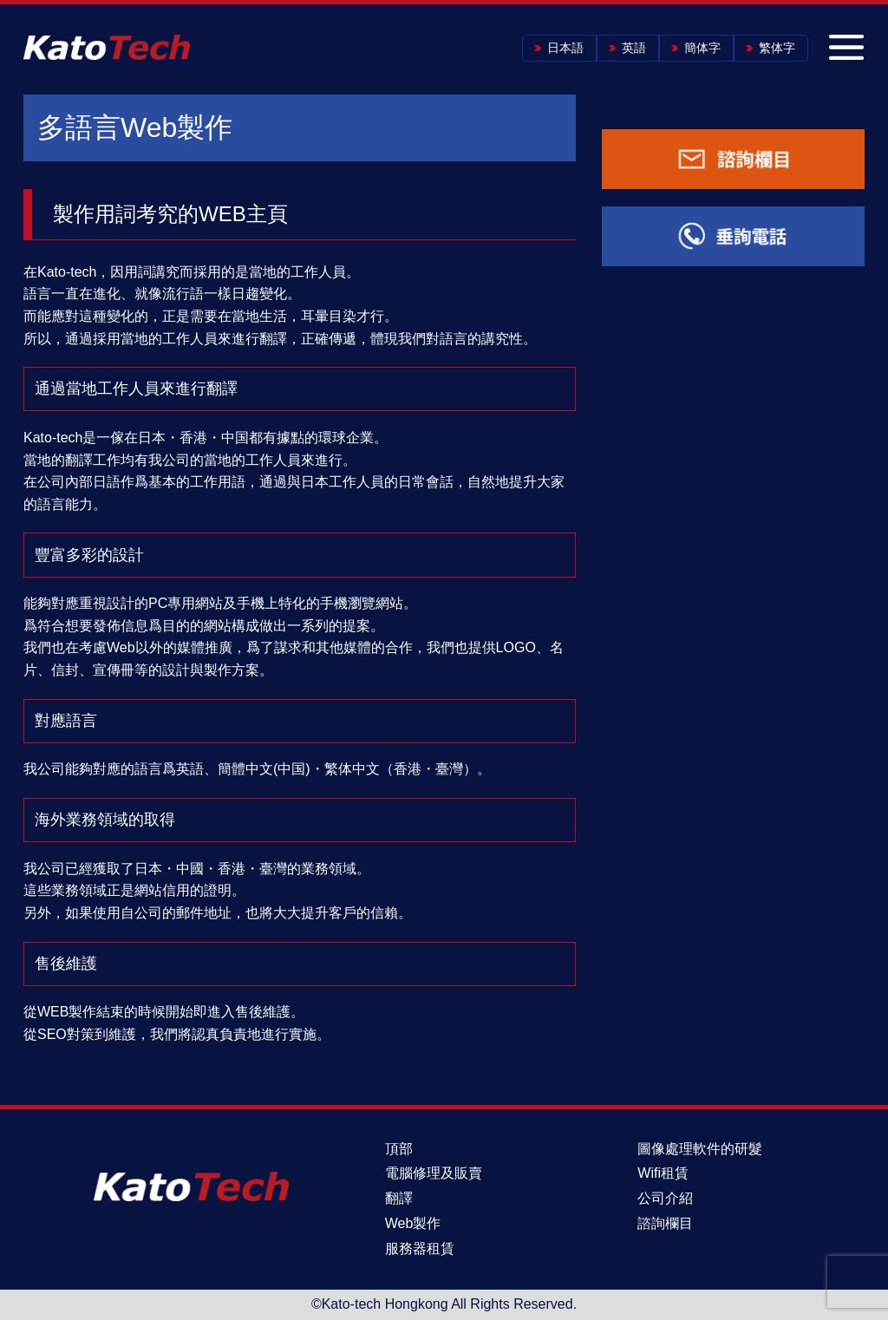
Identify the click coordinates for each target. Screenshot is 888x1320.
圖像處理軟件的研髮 (699, 1148)
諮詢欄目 (665, 1223)
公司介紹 (665, 1198)
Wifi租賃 (663, 1173)
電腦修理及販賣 (433, 1173)
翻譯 (399, 1198)
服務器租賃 (419, 1248)
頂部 (399, 1148)
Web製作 (413, 1223)
